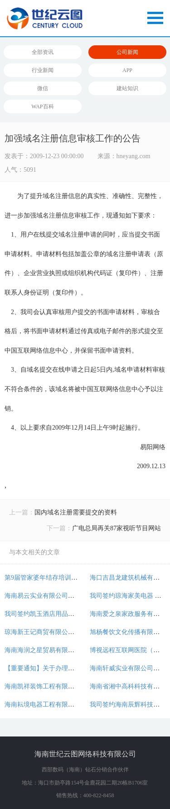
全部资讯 (42, 52)
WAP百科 (42, 106)
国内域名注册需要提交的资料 (75, 512)
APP (127, 70)
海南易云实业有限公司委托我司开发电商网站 (68, 595)
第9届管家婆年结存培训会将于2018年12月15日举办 (76, 577)
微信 (42, 88)
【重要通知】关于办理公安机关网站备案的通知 (71, 668)
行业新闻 (42, 70)
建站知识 (127, 88)
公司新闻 (127, 52)
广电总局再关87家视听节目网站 (116, 528)
